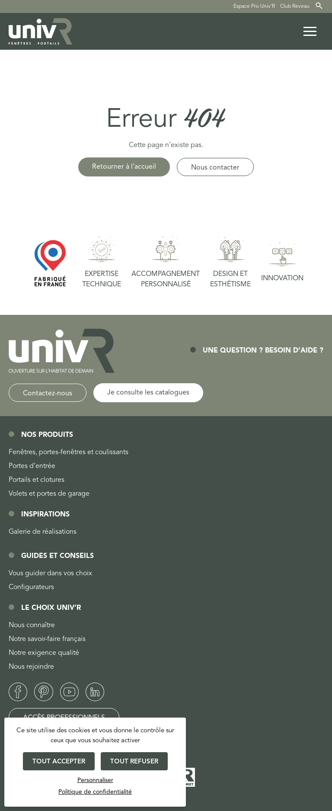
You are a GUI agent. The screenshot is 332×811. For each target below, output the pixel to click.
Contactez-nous (47, 393)
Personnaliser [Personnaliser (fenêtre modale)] (95, 780)
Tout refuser (134, 762)
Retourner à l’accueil (124, 166)
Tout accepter (58, 762)
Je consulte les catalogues (148, 392)
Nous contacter (215, 167)
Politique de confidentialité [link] (95, 792)
